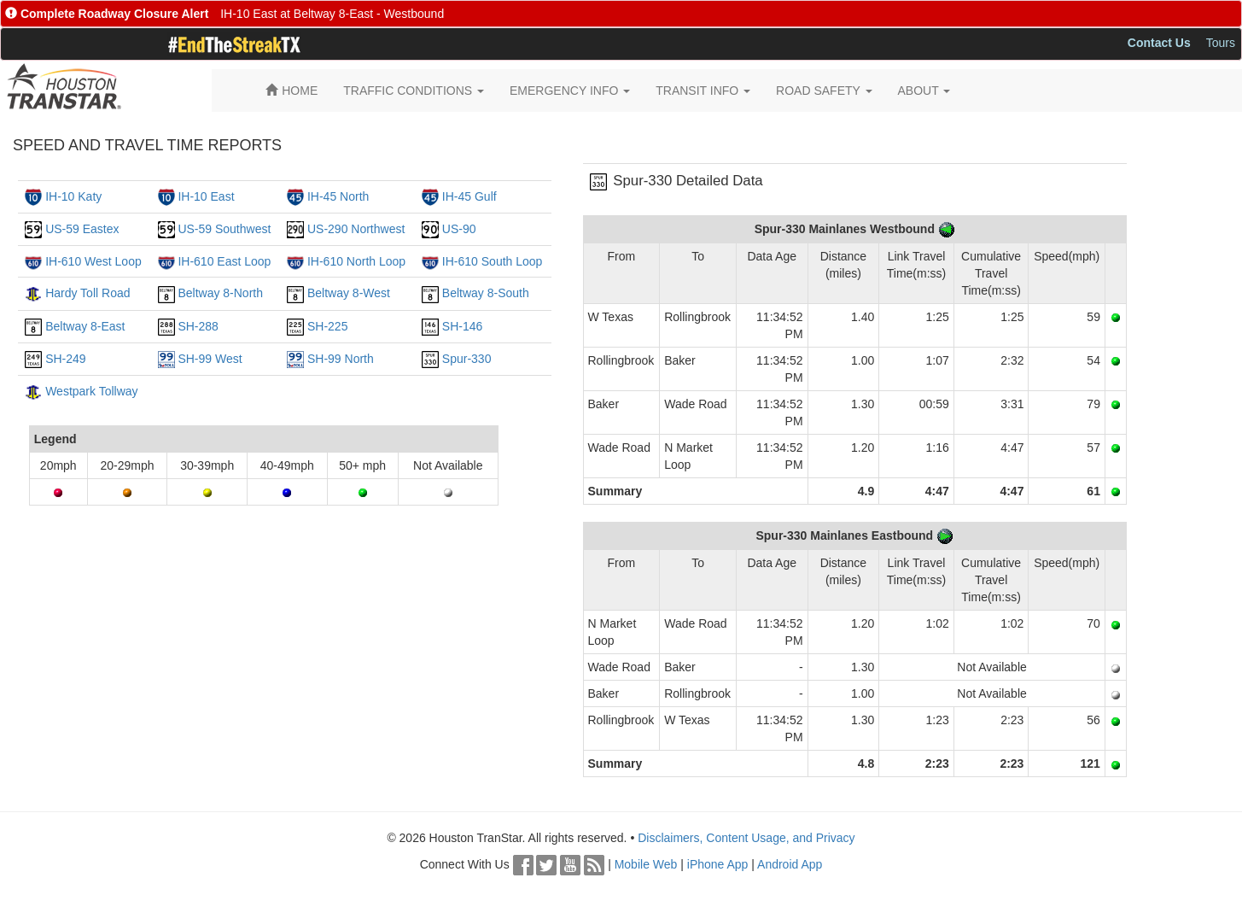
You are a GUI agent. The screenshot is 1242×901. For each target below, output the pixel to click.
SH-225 (327, 326)
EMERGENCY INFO (570, 90)
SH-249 (65, 359)
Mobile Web (646, 864)
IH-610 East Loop (224, 261)
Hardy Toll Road (87, 293)
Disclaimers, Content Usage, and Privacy (746, 838)
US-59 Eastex (82, 229)
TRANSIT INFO (703, 90)
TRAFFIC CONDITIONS (413, 90)
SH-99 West (210, 359)
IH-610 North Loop (356, 261)
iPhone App (718, 864)
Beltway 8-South (485, 293)
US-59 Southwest (224, 229)
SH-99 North (340, 359)
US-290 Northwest (356, 229)
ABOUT (924, 90)
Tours (1220, 43)
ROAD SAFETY (824, 90)
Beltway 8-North (220, 293)
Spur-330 (467, 359)
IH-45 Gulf (469, 196)
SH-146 (462, 326)
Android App (789, 864)
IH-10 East (206, 196)
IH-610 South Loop (492, 261)
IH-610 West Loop (93, 261)
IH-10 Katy (73, 196)
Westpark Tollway (91, 391)
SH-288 (198, 326)
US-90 (459, 229)
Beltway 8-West (348, 293)
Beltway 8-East (85, 326)
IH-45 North (338, 196)
